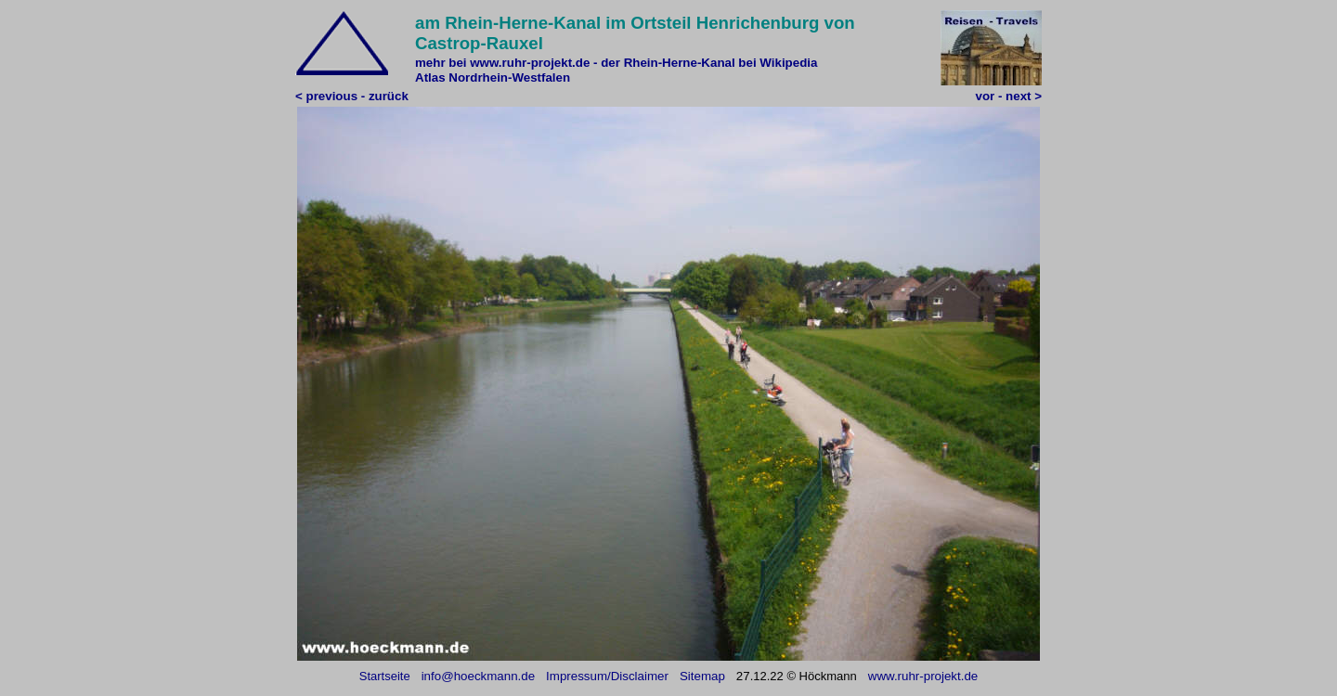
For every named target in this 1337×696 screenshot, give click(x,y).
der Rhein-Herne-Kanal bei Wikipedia (709, 63)
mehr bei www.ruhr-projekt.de (502, 63)
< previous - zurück (352, 96)
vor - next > (1009, 96)
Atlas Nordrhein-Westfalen (492, 77)
